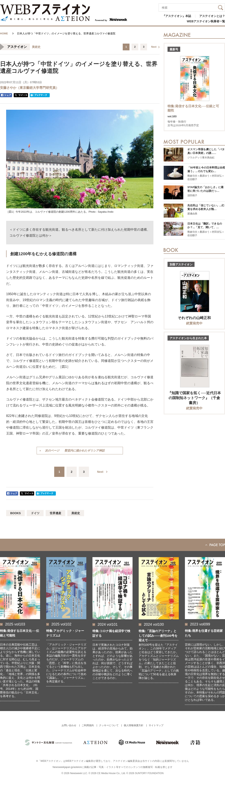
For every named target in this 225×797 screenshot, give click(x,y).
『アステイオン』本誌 (176, 16)
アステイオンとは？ (212, 16)
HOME (4, 33)
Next (153, 46)
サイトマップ (156, 725)
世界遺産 (55, 513)
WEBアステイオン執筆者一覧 (206, 21)
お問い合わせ (69, 725)
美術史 (75, 513)
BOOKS (15, 513)
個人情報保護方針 (133, 725)
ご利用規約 (88, 725)
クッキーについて (109, 725)
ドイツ (35, 513)
